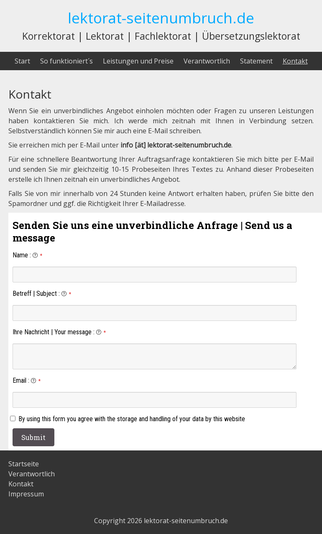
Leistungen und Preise (138, 61)
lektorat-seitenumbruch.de (161, 18)
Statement (256, 61)
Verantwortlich (207, 61)
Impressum (26, 493)
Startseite (23, 463)
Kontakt (295, 61)
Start (22, 61)
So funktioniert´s (66, 61)
